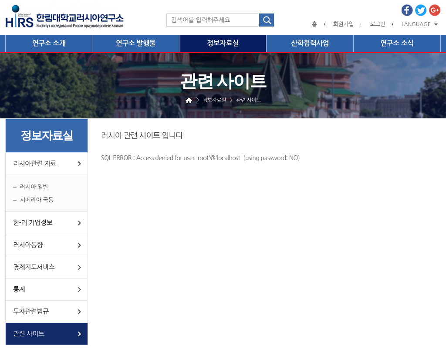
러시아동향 (28, 245)
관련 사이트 (28, 333)
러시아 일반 (34, 187)
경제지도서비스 (33, 267)
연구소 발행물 (135, 43)
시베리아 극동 (37, 200)
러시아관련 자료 (34, 163)
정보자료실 (223, 43)
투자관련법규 (31, 311)
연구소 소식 (397, 43)
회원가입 (343, 24)
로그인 (377, 24)
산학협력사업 (310, 43)
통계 (19, 289)
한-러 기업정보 (32, 222)
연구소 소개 (49, 43)
